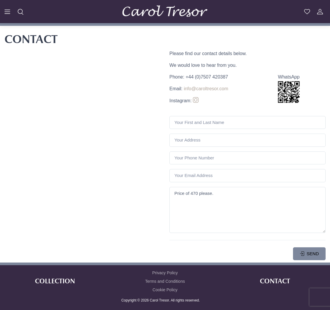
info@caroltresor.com (206, 88)
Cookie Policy (165, 289)
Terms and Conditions (165, 281)
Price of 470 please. (247, 210)
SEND (309, 253)
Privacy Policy (165, 272)
